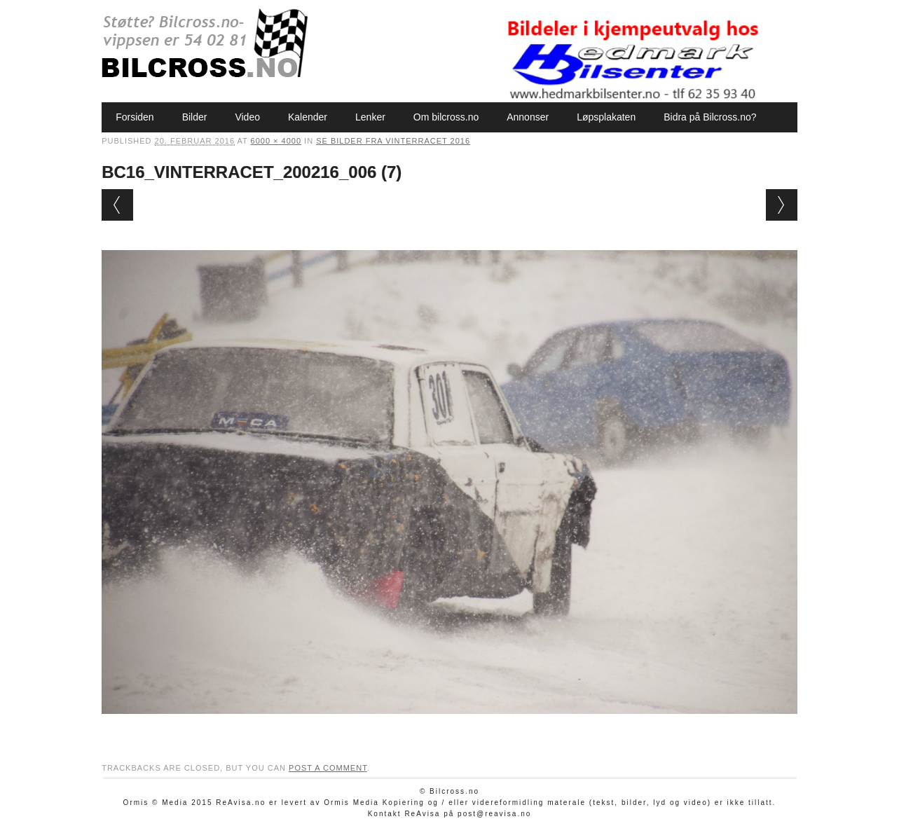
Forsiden (134, 117)
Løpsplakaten (606, 117)
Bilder (194, 117)
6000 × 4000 (276, 141)
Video (247, 117)
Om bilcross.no (446, 117)
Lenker (370, 117)
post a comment (328, 768)
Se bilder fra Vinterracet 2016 (393, 141)
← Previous (117, 205)
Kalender (307, 117)
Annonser (528, 117)
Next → (781, 205)
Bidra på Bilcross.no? (710, 117)
